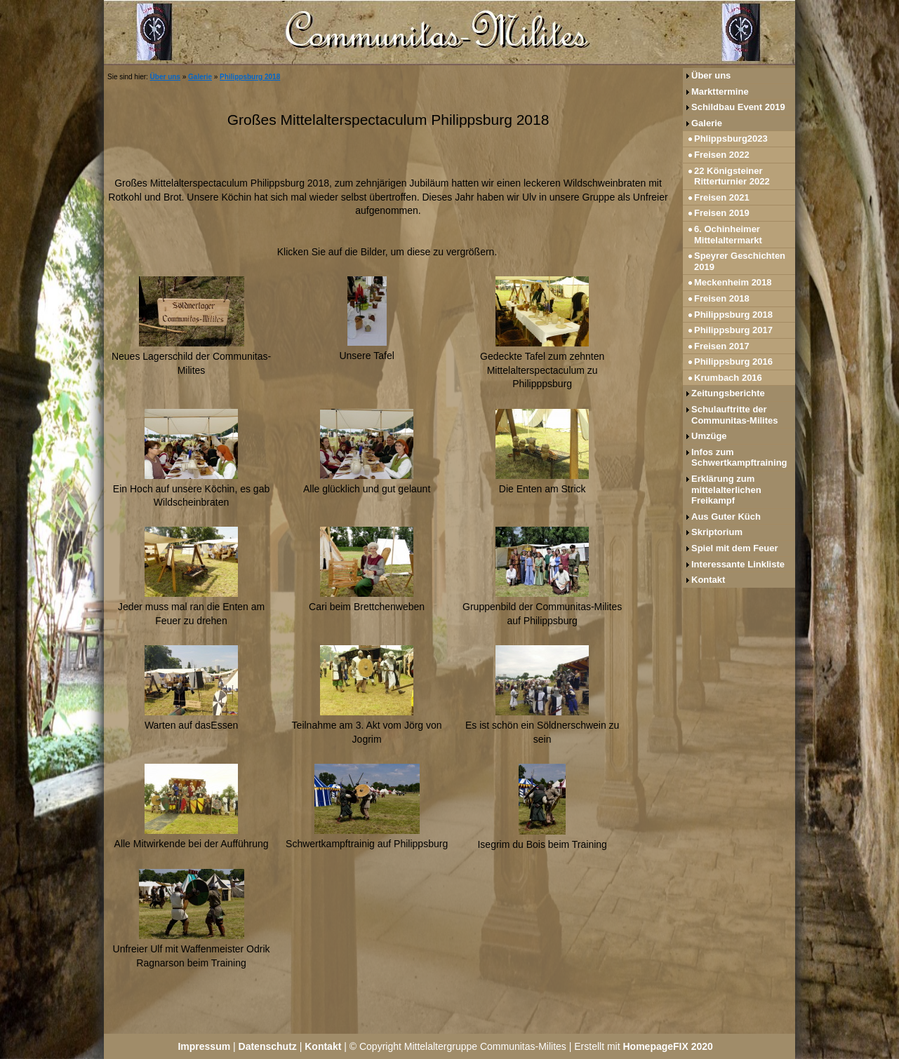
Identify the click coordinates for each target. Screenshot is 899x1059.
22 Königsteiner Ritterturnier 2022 (732, 176)
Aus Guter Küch (726, 516)
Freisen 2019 (722, 213)
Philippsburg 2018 (250, 77)
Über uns (165, 77)
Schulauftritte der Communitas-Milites (734, 415)
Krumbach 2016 (728, 377)
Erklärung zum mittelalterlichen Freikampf (726, 489)
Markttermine (720, 91)
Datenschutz (268, 1046)
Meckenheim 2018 (733, 282)
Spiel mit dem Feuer (734, 548)
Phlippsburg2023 (731, 138)
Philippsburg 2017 (733, 330)
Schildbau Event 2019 (738, 107)
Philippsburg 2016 (733, 361)
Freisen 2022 (722, 154)
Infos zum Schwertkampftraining (739, 457)
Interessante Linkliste (738, 564)
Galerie (200, 77)
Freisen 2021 (722, 197)
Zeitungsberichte (728, 393)
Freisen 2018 (722, 298)
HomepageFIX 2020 (668, 1046)
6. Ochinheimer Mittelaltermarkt (728, 234)
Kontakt (708, 579)
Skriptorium (716, 532)
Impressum (204, 1046)
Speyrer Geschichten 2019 (739, 261)
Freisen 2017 (722, 346)
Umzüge (709, 436)
